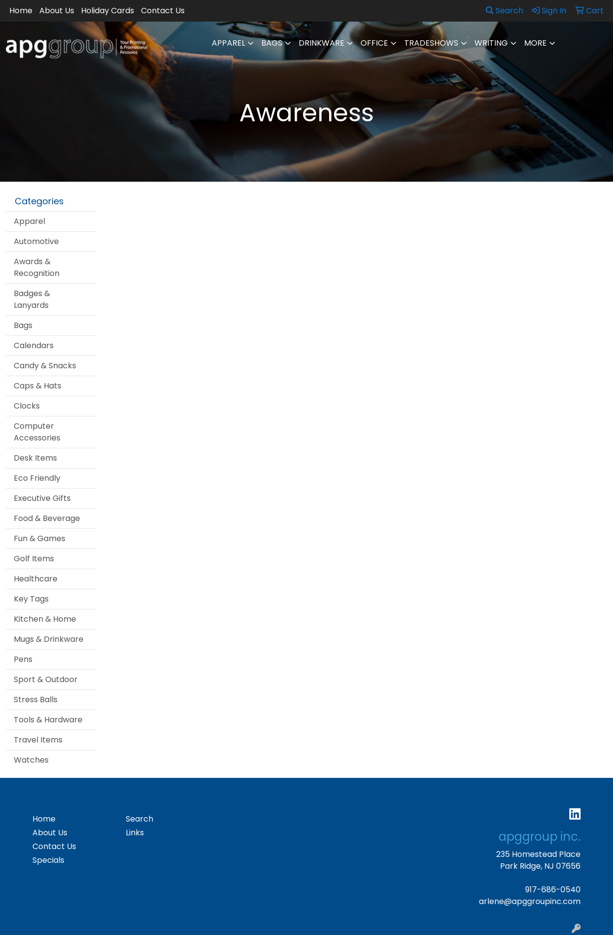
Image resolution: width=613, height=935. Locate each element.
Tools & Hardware (48, 719)
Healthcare (35, 578)
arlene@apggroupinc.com (530, 901)
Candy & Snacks (45, 365)
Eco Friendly (37, 478)
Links (135, 832)
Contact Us (163, 10)
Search (504, 10)
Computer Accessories (37, 431)
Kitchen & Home (45, 619)
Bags (271, 43)
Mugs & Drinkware (49, 639)
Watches (31, 760)
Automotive (36, 241)
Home (20, 10)
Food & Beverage (47, 518)
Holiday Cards (107, 10)
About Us (56, 10)
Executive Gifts (42, 498)
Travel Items (38, 739)
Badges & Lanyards (32, 299)
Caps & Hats (37, 385)
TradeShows (431, 43)
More (535, 43)
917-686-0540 (553, 889)
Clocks (27, 406)
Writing (491, 43)
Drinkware (321, 43)
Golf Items (34, 558)
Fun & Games (39, 538)
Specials (48, 860)
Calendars (34, 345)
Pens (23, 659)
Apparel (228, 43)
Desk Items (35, 458)
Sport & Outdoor (46, 679)
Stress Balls (35, 699)
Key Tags (31, 599)
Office (374, 43)
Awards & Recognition (36, 267)
